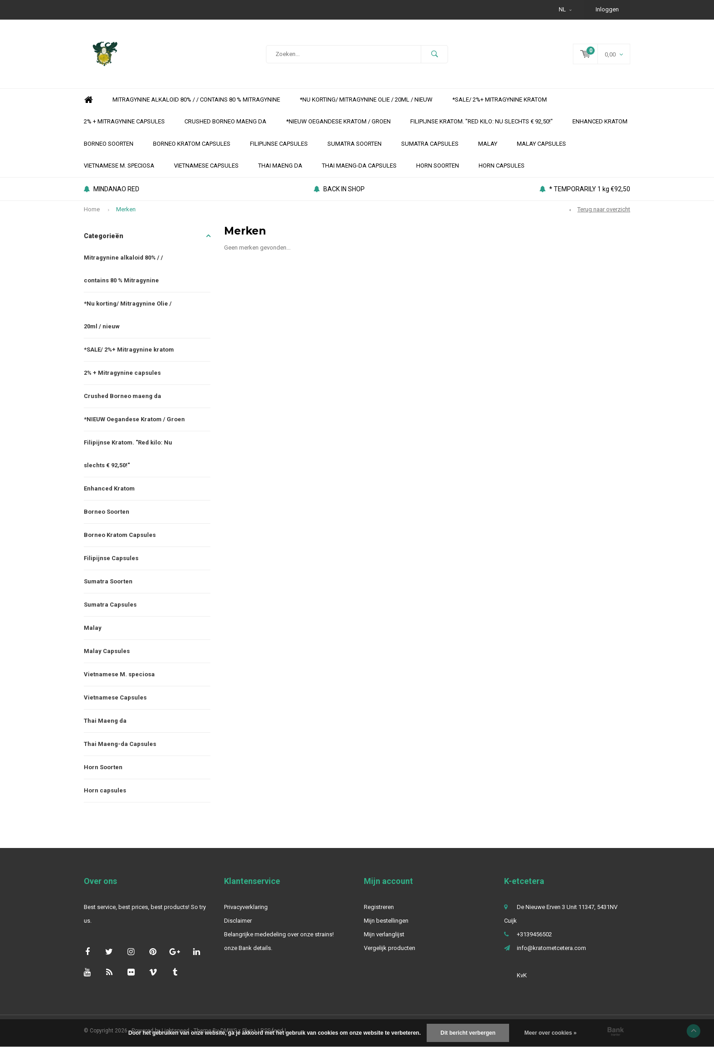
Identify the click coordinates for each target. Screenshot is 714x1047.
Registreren (379, 907)
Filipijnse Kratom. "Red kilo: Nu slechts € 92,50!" (481, 121)
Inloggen (607, 9)
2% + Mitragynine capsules (124, 121)
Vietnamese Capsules (206, 165)
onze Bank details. (248, 948)
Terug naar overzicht (603, 209)
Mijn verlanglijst (384, 934)
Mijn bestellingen (386, 920)
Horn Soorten (437, 165)
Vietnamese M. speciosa (119, 165)
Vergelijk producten (389, 948)
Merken (126, 209)
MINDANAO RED (111, 189)
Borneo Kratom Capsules (191, 143)
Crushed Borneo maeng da (225, 121)
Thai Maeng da (280, 165)
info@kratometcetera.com (551, 948)
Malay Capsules (541, 143)
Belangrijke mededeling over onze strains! (279, 934)
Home (88, 100)
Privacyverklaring (246, 907)
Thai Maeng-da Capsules (359, 165)
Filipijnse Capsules (279, 143)
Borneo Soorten (108, 143)
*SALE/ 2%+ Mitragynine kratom (499, 99)
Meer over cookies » (550, 1033)
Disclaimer (238, 920)
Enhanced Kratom (599, 121)
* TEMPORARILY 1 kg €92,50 (585, 189)
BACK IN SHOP (339, 189)
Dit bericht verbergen (467, 1033)
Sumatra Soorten (354, 143)
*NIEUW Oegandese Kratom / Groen (338, 121)
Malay (487, 143)
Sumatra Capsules (430, 143)
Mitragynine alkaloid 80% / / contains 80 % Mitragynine (196, 99)
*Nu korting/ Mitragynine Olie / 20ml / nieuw (366, 99)
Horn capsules (502, 165)
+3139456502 (534, 934)
